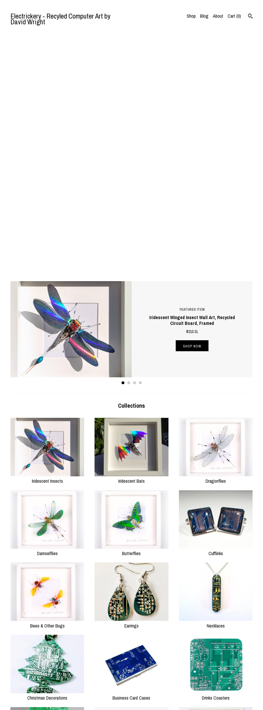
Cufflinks (216, 310)
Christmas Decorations (47, 454)
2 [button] (128, 142)
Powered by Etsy (213, 688)
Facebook (145, 682)
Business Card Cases (131, 454)
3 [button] (134, 142)
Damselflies (47, 310)
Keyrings (131, 599)
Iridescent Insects (47, 237)
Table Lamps (47, 527)
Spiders (131, 527)
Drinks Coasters (216, 454)
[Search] (250, 17)
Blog (204, 16)
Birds (216, 527)
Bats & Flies (47, 599)
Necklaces (216, 382)
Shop (191, 16)
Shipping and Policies (91, 689)
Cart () (234, 16)
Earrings (131, 382)
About (218, 16)
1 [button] (122, 142)
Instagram (145, 675)
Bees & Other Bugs (47, 382)
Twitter (142, 668)
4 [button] (140, 142)
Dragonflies (216, 237)
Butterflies (131, 310)
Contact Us (83, 696)
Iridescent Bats (131, 237)
